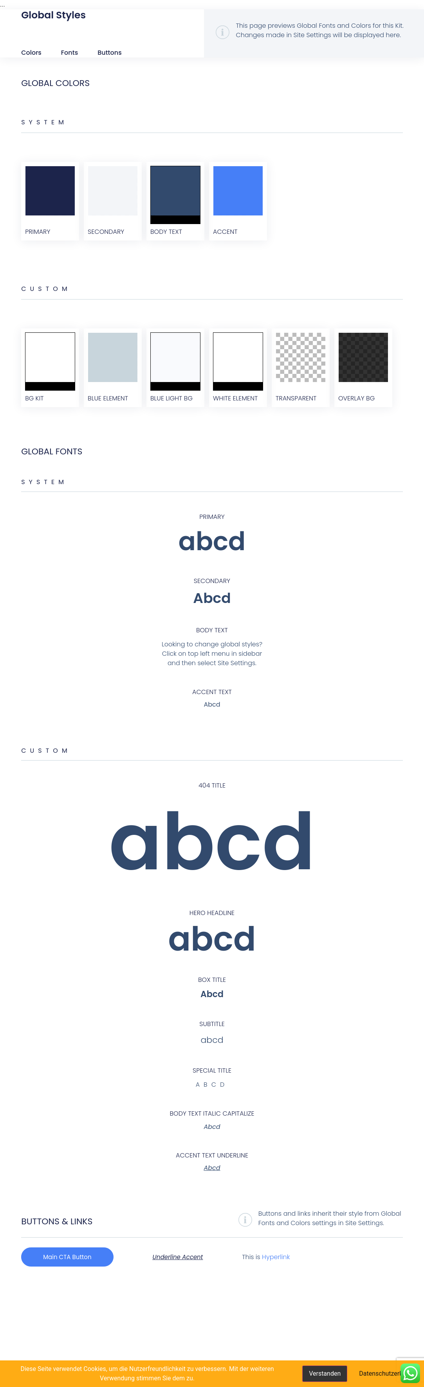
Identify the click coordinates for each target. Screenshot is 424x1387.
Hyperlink (282, 1358)
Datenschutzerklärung (389, 1373)
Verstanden (325, 1373)
